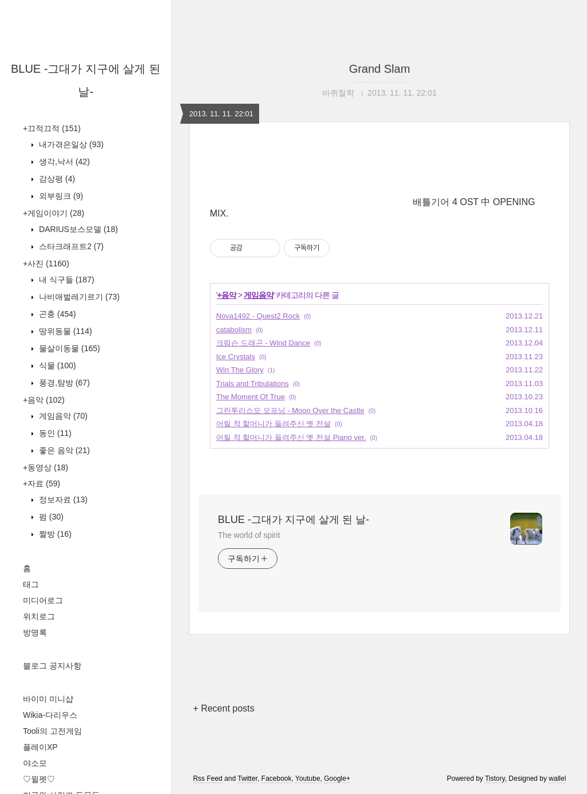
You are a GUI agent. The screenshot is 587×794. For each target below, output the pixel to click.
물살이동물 (68, 348)
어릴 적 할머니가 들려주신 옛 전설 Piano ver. (291, 437)
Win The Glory (240, 369)
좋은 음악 (63, 450)
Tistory (495, 779)
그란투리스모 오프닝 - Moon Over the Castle (290, 410)
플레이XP (40, 747)
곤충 (56, 314)
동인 (54, 433)
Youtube (307, 779)
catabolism (234, 329)
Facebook (276, 779)
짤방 (54, 533)
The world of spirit (249, 535)
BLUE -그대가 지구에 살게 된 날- (293, 519)
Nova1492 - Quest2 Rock (258, 316)
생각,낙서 (63, 161)
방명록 (35, 632)
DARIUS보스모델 (77, 229)
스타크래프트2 (70, 246)
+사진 (46, 263)
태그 (31, 584)
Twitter (247, 779)
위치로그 (39, 616)
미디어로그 (43, 600)
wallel (557, 779)
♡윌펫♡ (39, 779)
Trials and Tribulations (252, 383)
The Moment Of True (250, 396)
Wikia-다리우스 (50, 715)
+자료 (41, 483)
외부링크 (60, 196)
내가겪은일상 (70, 144)
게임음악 (62, 415)
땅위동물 (64, 331)
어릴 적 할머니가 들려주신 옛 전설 (273, 423)
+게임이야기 (53, 213)
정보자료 (62, 499)
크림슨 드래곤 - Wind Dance (263, 343)
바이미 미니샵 (48, 698)
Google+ (337, 779)
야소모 (35, 763)
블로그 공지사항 (52, 665)
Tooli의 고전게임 (52, 731)
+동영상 (45, 467)
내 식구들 (65, 279)
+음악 (44, 399)
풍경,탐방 (63, 382)
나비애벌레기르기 (78, 296)
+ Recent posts (224, 708)
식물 (56, 365)
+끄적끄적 (52, 128)
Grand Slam (379, 68)
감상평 (56, 178)
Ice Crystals (235, 356)
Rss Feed (207, 779)
